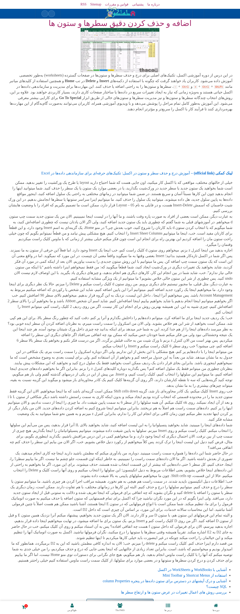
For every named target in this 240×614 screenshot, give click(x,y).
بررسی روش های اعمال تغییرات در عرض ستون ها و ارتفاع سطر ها (174, 592)
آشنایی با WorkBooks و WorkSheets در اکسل (192, 570)
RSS (83, 4)
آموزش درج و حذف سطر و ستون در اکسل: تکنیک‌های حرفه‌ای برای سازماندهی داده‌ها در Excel (136, 173)
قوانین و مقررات (116, 4)
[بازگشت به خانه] (120, 13)
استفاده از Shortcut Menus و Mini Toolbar (195, 575)
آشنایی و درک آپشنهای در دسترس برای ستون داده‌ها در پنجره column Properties (165, 581)
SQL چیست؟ (216, 586)
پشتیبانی (138, 4)
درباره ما (153, 4)
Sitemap (95, 4)
